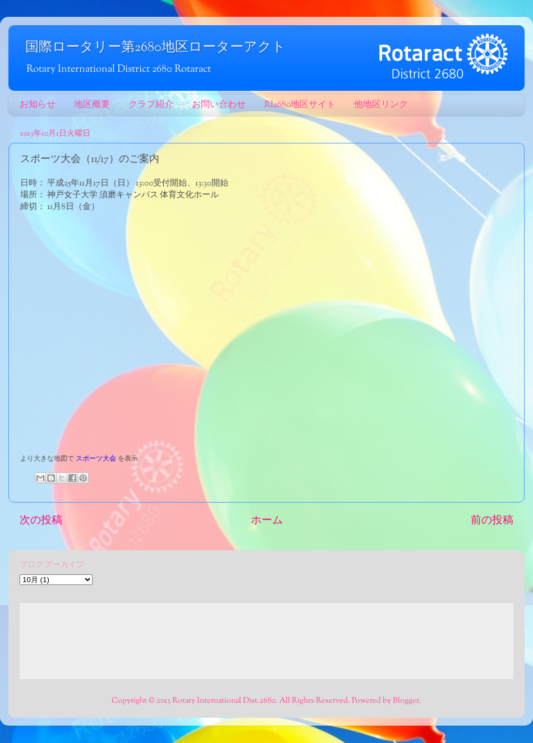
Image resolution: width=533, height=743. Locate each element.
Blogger (406, 700)
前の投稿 (492, 520)
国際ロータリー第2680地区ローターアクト (155, 47)
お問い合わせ (219, 105)
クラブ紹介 (150, 105)
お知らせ (38, 105)
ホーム (267, 520)
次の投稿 (41, 520)
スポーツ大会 (96, 459)
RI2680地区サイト (300, 105)
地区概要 (92, 105)
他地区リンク (381, 105)
